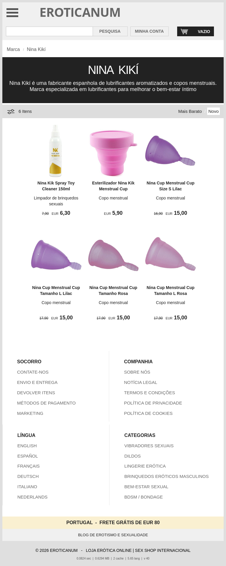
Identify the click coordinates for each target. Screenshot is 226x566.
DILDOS (132, 455)
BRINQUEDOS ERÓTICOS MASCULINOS (166, 476)
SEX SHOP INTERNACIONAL (163, 550)
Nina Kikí (36, 49)
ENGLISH (27, 445)
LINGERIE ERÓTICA (145, 465)
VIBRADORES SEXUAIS (149, 445)
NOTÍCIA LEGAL (140, 382)
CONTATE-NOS (33, 371)
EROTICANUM (80, 12)
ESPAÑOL (27, 455)
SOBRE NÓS (137, 371)
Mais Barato (190, 111)
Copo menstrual (113, 198)
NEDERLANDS (32, 496)
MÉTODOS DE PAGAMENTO (46, 402)
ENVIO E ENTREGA (37, 382)
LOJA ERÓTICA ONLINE (109, 550)
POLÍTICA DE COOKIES (148, 413)
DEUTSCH (28, 476)
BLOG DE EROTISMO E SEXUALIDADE (113, 535)
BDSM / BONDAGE (143, 496)
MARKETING (30, 413)
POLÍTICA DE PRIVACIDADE (153, 402)
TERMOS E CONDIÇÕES (149, 392)
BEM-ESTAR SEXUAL (146, 486)
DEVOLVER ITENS (36, 392)
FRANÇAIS (28, 465)
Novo (213, 111)
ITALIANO (27, 486)
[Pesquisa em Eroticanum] (49, 31)
